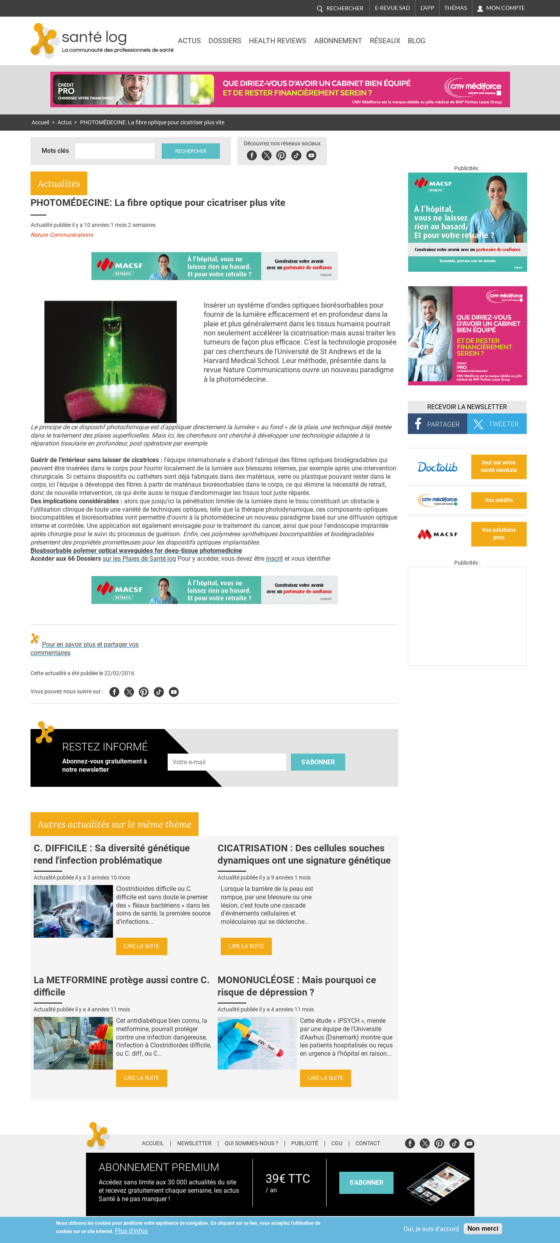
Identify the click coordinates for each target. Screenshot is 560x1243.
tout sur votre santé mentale (499, 466)
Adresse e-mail (189, 749)
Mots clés (55, 150)
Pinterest (281, 154)
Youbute (311, 154)
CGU (336, 1143)
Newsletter (194, 1143)
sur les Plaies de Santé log (139, 558)
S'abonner (318, 762)
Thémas (455, 8)
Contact (367, 1143)
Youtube (174, 691)
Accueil (40, 122)
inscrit (274, 558)
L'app (427, 8)
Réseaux (385, 41)
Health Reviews (277, 41)
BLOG (416, 41)
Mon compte (505, 8)
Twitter (266, 154)
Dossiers (224, 41)
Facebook (252, 154)
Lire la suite (141, 946)
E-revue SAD (392, 8)
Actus (189, 41)
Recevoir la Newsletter (467, 407)
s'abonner (366, 1182)
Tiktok (296, 154)
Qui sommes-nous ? (251, 1143)
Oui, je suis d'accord (431, 1229)
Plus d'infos (131, 1231)
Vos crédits (499, 500)
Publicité (304, 1143)
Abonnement (338, 41)
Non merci (482, 1228)
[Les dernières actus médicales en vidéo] (467, 663)
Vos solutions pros (499, 534)
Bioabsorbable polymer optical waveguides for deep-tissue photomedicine (136, 550)
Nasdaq (460, 35)
